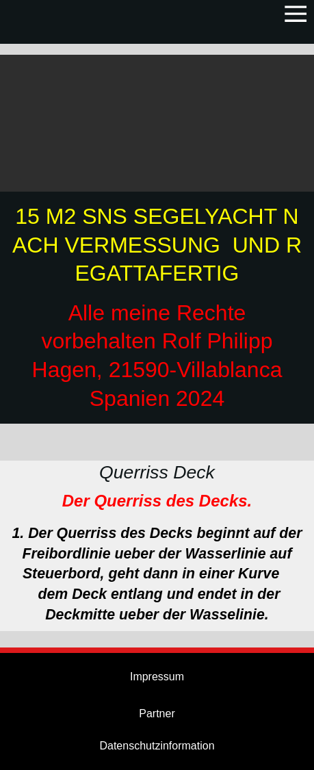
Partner (156, 713)
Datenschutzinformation (156, 746)
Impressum (157, 676)
